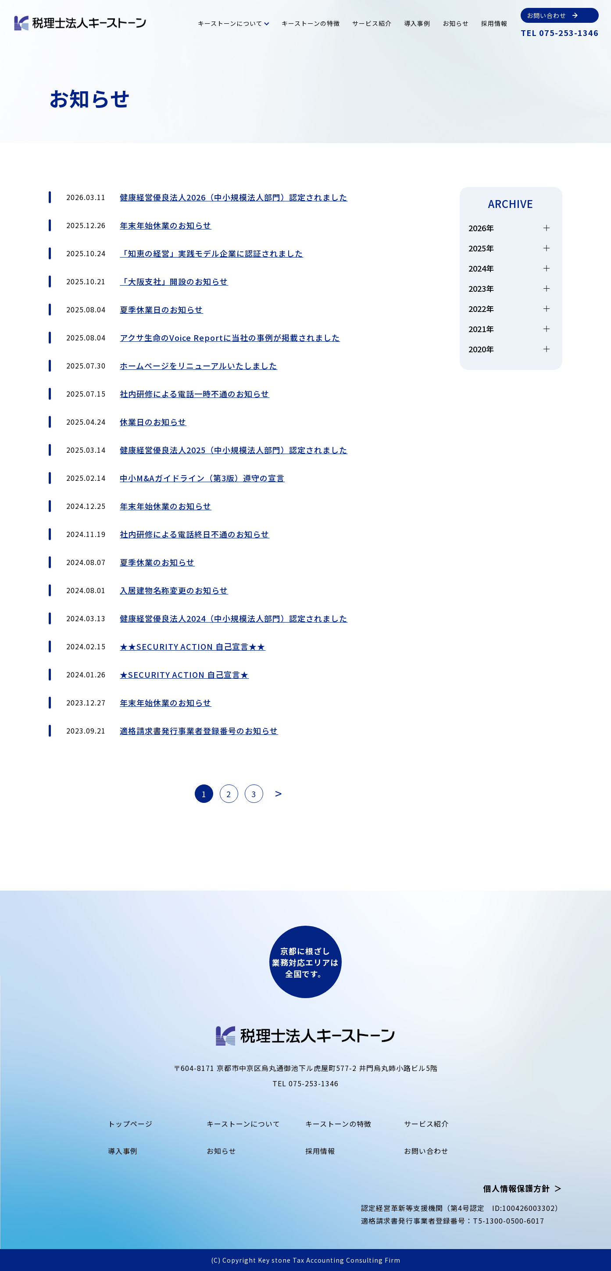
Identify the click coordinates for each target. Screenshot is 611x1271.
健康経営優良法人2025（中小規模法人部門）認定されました (233, 449)
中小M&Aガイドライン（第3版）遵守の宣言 (202, 477)
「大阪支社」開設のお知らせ (174, 281)
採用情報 (494, 23)
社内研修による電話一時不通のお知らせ (194, 393)
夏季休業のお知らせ (157, 562)
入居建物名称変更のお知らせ (174, 590)
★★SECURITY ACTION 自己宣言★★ (192, 646)
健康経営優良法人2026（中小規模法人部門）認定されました (233, 197)
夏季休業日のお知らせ (161, 309)
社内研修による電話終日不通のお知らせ (194, 534)
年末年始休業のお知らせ (165, 225)
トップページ (130, 1123)
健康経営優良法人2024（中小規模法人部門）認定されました (233, 618)
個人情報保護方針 (516, 1188)
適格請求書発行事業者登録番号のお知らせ (199, 730)
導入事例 (417, 23)
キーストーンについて (230, 23)
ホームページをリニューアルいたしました (198, 365)
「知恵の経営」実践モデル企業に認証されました (211, 253)
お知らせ (456, 23)
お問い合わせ (426, 1151)
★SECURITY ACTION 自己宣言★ (184, 674)
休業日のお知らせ (153, 421)
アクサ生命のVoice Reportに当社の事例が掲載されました (230, 337)
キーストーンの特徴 (311, 23)
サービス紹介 (372, 23)
